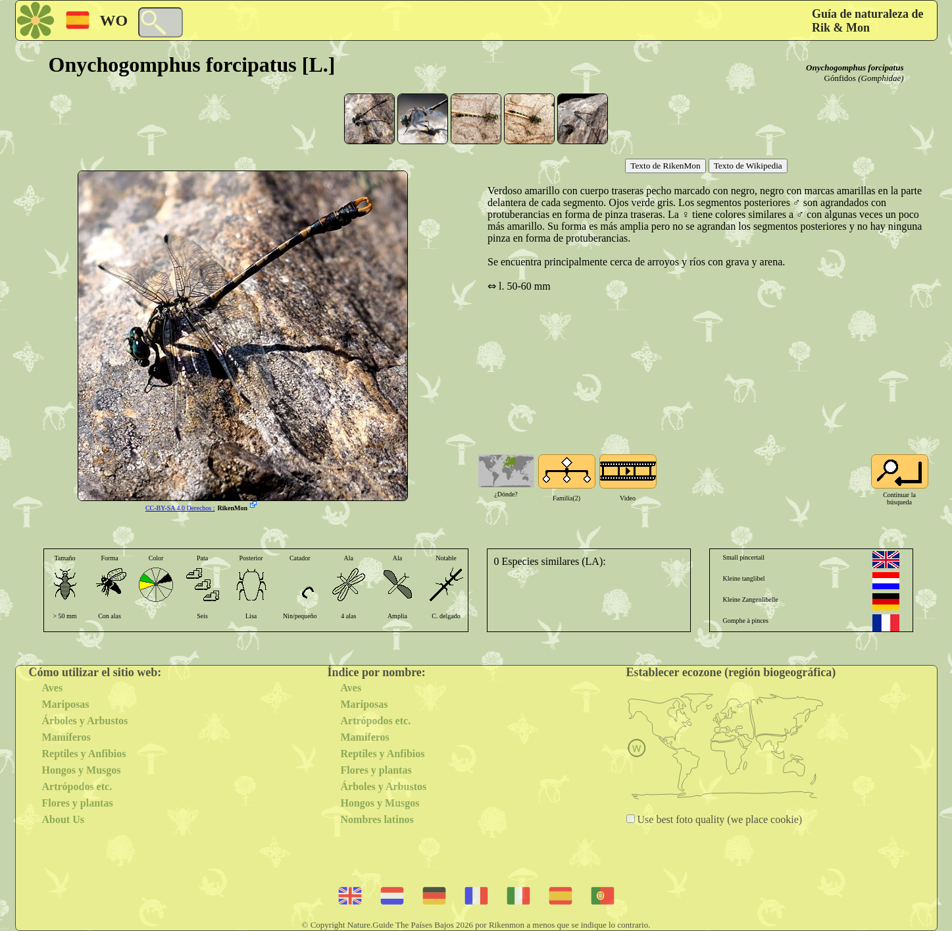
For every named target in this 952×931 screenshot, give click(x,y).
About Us (63, 819)
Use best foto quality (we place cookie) (719, 819)
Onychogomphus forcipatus (854, 67)
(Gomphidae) (880, 78)
